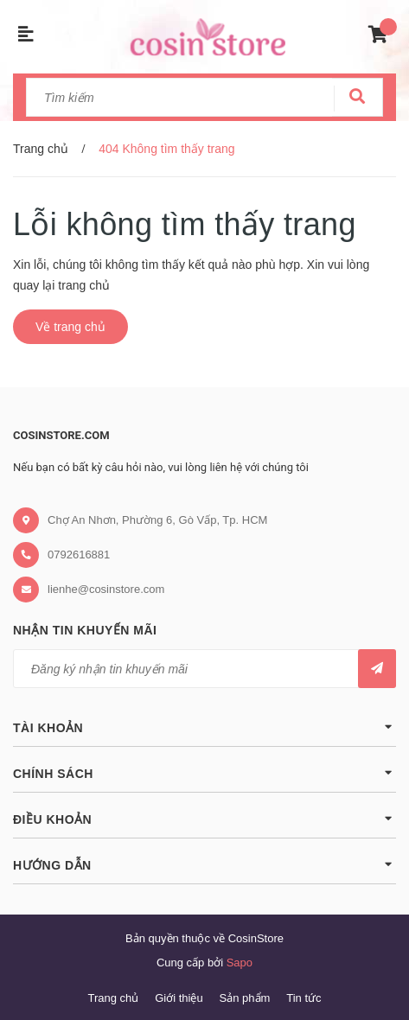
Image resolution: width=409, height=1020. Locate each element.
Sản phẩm (245, 997)
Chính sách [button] (204, 772)
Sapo (239, 962)
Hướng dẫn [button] (204, 864)
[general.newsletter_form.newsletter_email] (204, 668)
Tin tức (303, 997)
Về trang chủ (70, 327)
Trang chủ (112, 997)
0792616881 (79, 554)
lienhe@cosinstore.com (106, 589)
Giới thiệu (178, 997)
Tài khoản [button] (204, 726)
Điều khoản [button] (204, 818)
